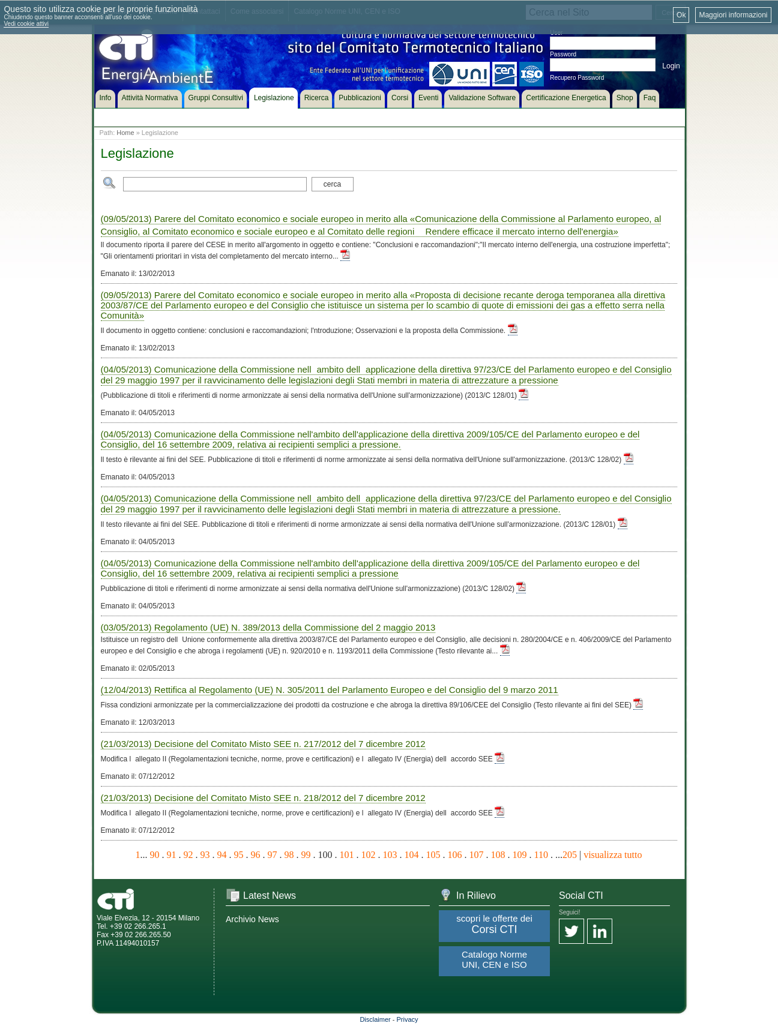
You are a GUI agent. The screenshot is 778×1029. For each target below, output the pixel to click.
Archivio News (252, 919)
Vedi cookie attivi (26, 23)
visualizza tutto (613, 855)
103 (390, 855)
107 (476, 855)
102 (368, 855)
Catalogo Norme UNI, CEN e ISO (494, 959)
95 (239, 855)
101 (347, 855)
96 (256, 855)
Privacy (407, 1019)
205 (569, 855)
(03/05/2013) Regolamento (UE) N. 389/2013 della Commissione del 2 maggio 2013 (268, 627)
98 (289, 855)
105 (433, 855)
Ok (681, 15)
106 (455, 855)
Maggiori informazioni (733, 15)
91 (171, 855)
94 (222, 855)
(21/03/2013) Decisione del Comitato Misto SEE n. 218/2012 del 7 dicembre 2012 (263, 798)
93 (205, 855)
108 (498, 855)
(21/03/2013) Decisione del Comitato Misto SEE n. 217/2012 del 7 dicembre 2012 (263, 744)
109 (520, 855)
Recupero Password (577, 77)
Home (125, 132)
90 (155, 855)
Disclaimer (375, 1019)
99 (306, 855)
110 (541, 855)
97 (272, 855)
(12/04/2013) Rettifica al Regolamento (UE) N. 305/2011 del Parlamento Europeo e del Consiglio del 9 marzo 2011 (329, 690)
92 (188, 855)
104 (412, 855)
